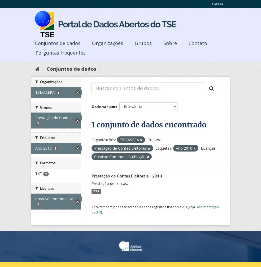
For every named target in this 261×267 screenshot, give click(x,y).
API (184, 207)
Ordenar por (104, 106)
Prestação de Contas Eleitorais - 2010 (127, 175)
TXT (96, 191)
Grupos (143, 43)
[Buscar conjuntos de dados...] (148, 88)
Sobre (170, 43)
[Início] (37, 69)
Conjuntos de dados (57, 43)
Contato (198, 43)
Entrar (217, 4)
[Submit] (212, 88)
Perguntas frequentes (61, 53)
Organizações (107, 43)
